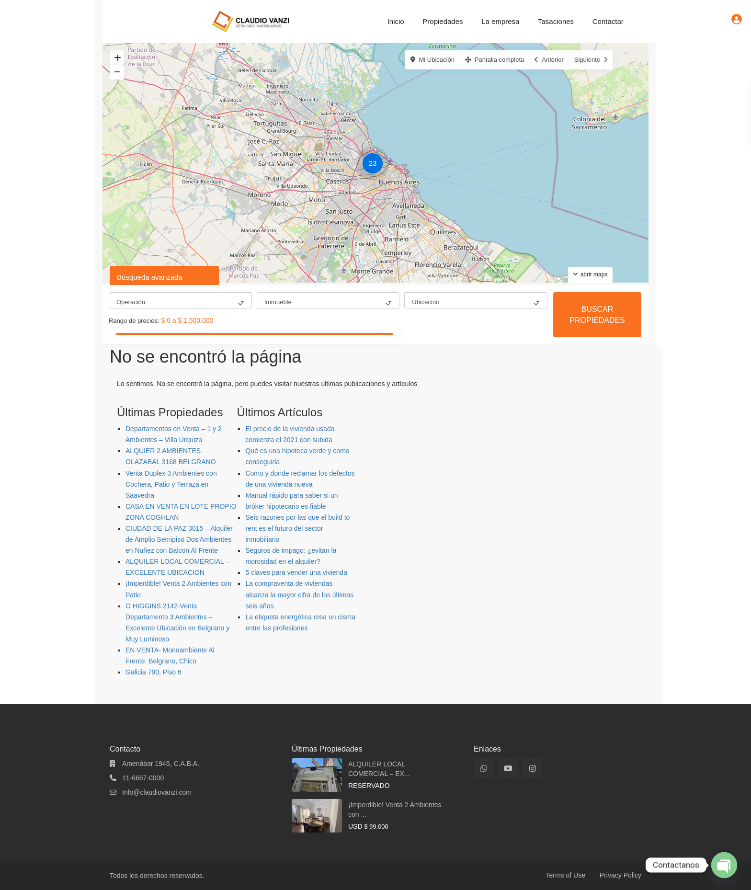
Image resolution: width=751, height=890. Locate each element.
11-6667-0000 (143, 778)
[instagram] (532, 768)
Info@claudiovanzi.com (157, 792)
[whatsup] (483, 768)
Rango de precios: (134, 320)
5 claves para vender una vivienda (296, 572)
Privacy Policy (620, 875)
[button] (375, 165)
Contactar (608, 21)
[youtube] (508, 768)
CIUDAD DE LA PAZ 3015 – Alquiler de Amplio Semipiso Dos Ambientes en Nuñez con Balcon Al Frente (179, 539)
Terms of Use (565, 875)
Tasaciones (556, 21)
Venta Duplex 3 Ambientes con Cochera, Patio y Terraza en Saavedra (171, 484)
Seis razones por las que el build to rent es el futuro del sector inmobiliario (297, 528)
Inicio (395, 21)
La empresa (500, 21)
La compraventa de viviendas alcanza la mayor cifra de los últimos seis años (299, 594)
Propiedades (442, 21)
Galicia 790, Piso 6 (153, 672)
